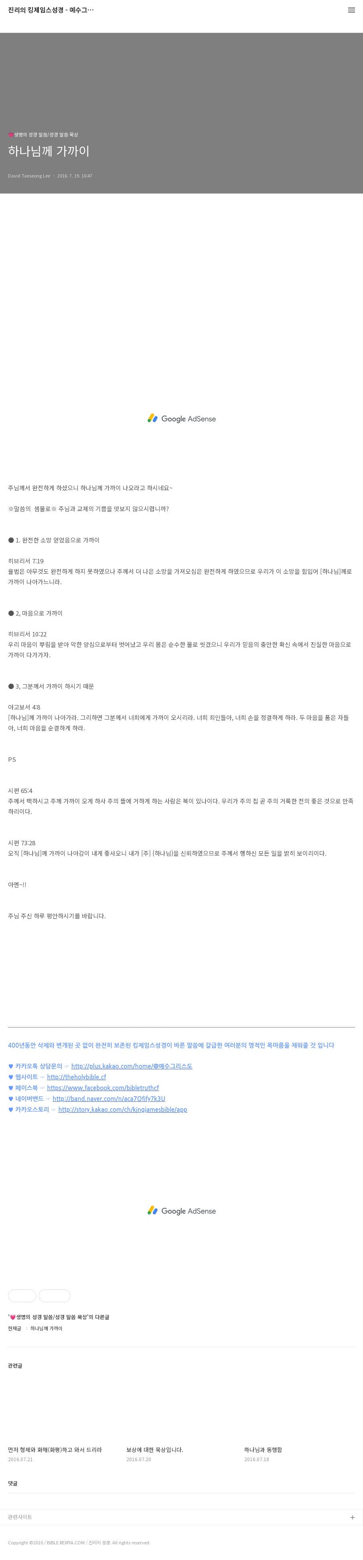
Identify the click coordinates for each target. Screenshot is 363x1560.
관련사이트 (20, 1517)
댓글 (13, 1483)
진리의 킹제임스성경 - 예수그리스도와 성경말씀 (52, 10)
